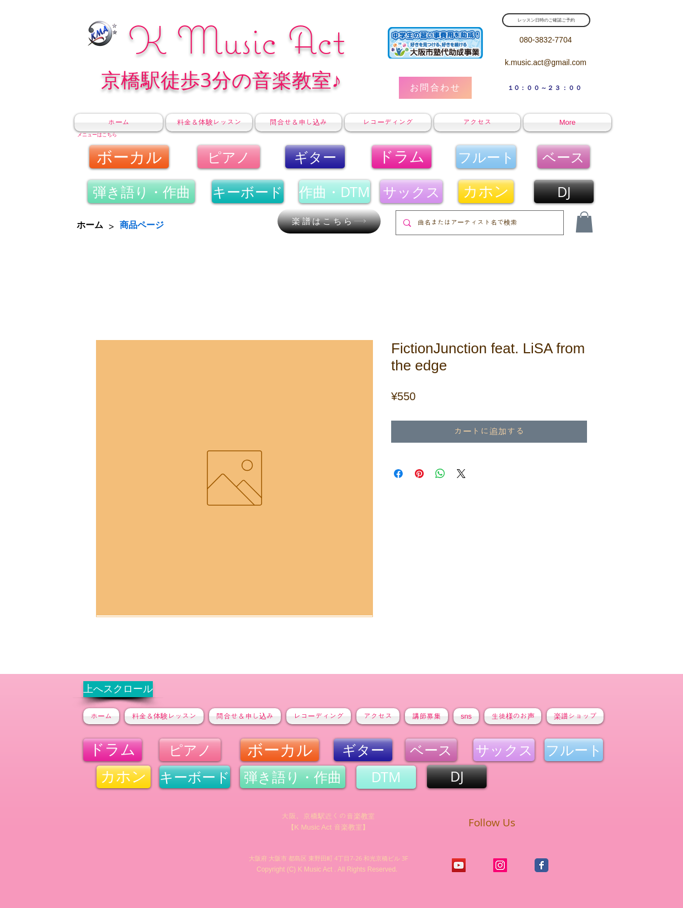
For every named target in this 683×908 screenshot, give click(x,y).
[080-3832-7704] (546, 40)
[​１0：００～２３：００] (545, 88)
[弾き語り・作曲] (141, 191)
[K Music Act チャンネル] (459, 865)
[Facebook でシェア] (398, 473)
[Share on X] (461, 473)
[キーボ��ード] (248, 191)
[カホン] (486, 191)
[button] (584, 221)
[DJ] (564, 191)
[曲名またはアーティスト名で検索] (479, 223)
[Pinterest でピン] (419, 473)
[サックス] (411, 191)
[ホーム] (90, 225)
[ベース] (563, 156)
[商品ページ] (141, 225)
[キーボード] (194, 777)
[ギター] (315, 156)
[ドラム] (401, 156)
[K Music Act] (500, 865)
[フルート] (486, 156)
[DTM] (386, 777)
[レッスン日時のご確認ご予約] (546, 20)
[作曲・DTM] (334, 191)
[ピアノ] (229, 156)
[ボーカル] (129, 156)
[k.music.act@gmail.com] (546, 63)
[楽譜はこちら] (329, 221)
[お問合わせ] (435, 88)
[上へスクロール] (118, 689)
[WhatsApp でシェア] (440, 473)
